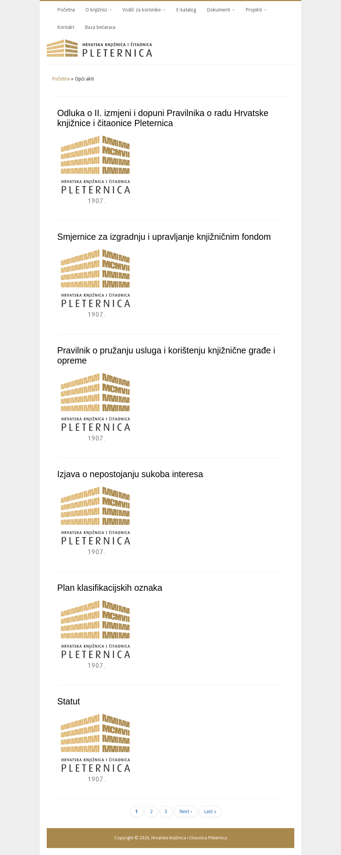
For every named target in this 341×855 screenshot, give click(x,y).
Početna (66, 10)
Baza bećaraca (100, 27)
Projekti (256, 10)
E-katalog (186, 10)
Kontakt (65, 27)
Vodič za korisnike (144, 10)
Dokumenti (221, 10)
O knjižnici (98, 10)
